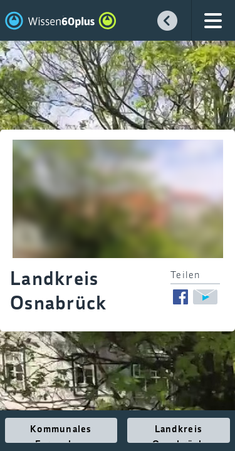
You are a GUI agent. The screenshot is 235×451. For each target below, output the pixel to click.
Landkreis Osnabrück (178, 434)
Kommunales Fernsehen (61, 434)
